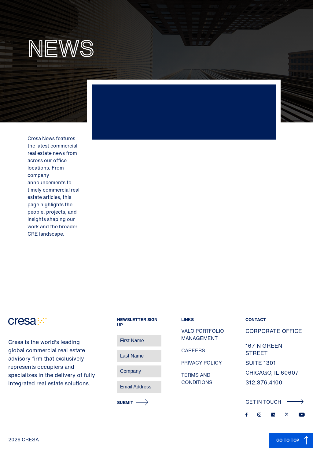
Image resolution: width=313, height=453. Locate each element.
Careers (193, 350)
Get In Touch (274, 402)
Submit (125, 402)
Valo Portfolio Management (202, 334)
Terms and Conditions (196, 378)
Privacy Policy (201, 362)
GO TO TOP (287, 440)
